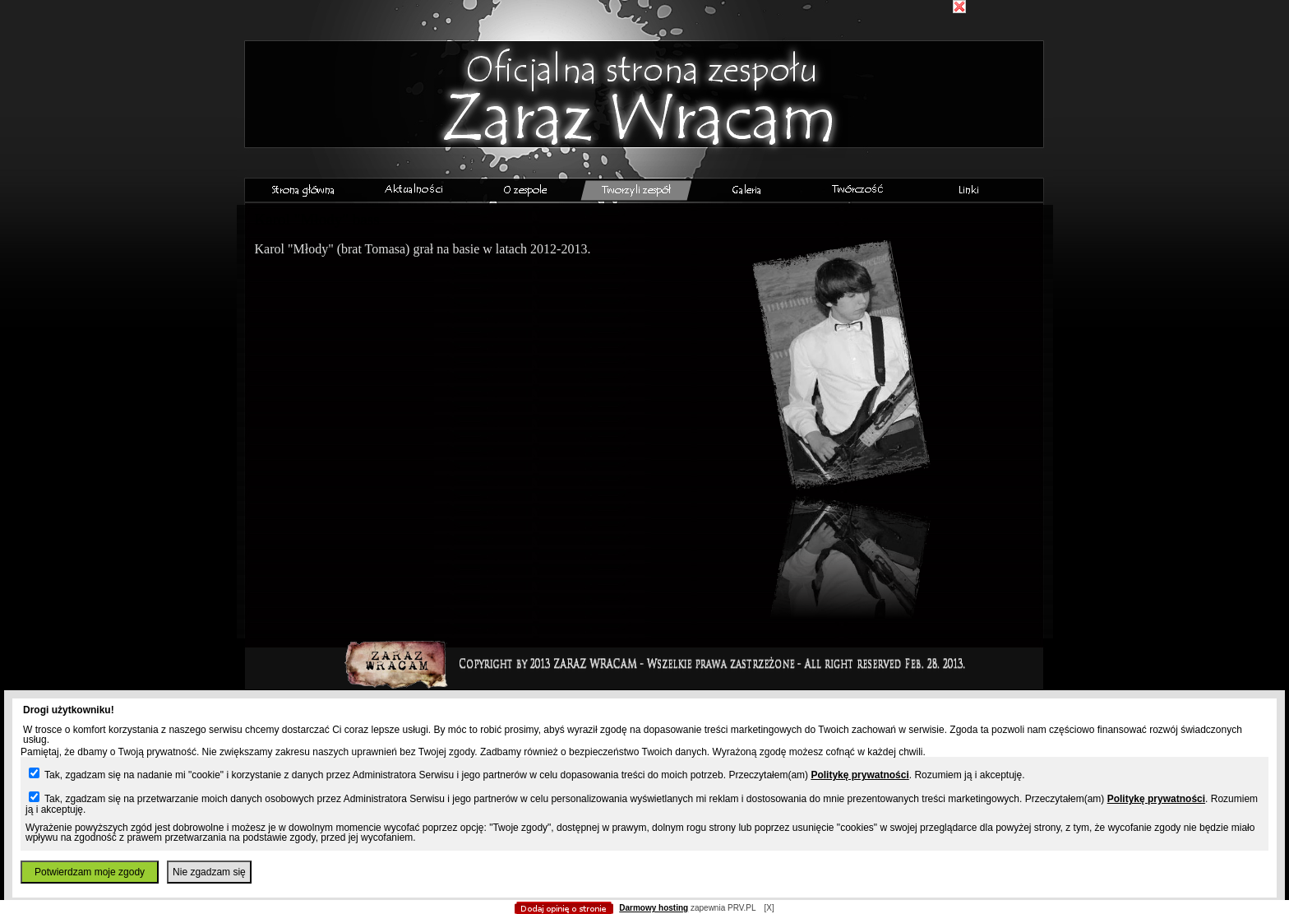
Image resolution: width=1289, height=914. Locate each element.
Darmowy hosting (653, 908)
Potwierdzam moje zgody (90, 872)
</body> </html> (644, 82)
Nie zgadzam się (209, 872)
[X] (769, 907)
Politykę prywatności (859, 775)
